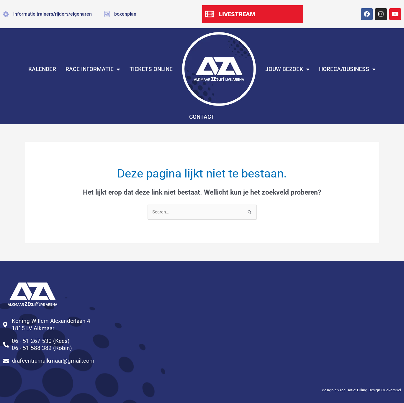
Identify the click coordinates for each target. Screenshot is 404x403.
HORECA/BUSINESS (347, 69)
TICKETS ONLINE (151, 69)
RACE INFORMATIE (93, 69)
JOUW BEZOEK (287, 69)
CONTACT (202, 117)
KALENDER (42, 69)
